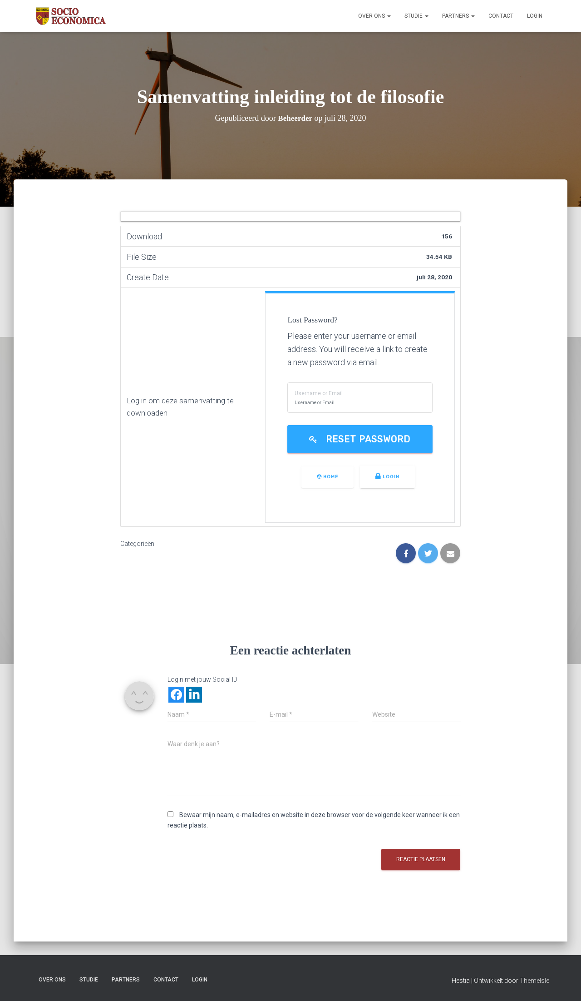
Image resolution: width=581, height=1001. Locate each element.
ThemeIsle (534, 980)
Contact (500, 16)
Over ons (374, 16)
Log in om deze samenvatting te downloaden (183, 407)
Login (534, 16)
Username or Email (323, 394)
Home (329, 477)
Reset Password (362, 439)
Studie (416, 16)
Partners (458, 16)
